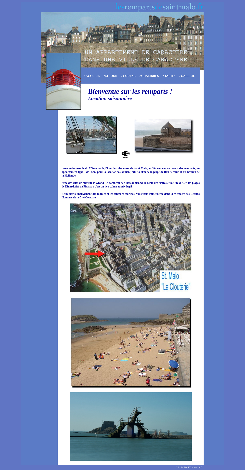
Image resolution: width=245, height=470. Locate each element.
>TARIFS (169, 75)
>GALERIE (187, 75)
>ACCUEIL (92, 75)
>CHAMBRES (149, 75)
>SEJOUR (110, 75)
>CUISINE (128, 75)
